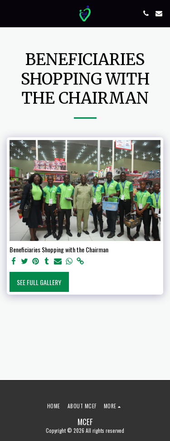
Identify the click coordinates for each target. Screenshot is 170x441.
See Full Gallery (39, 282)
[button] (10, 13)
